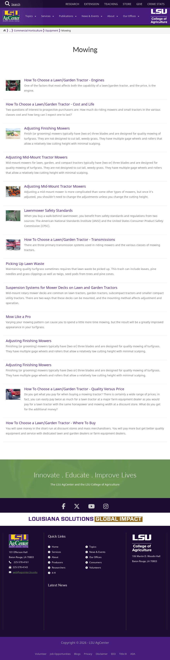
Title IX (123, 654)
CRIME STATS (156, 4)
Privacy (88, 654)
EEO (113, 654)
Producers (55, 562)
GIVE (139, 4)
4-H (52, 572)
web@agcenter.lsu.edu (25, 572)
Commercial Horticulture (28, 30)
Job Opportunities (60, 654)
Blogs (77, 654)
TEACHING (111, 4)
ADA (132, 654)
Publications (68, 16)
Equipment (51, 30)
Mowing (66, 30)
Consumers (93, 562)
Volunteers (93, 567)
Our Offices (131, 16)
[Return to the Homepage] (4, 30)
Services (47, 16)
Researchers (56, 567)
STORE (127, 4)
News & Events (92, 16)
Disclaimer (102, 654)
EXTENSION (91, 4)
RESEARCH (72, 4)
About (112, 16)
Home (53, 546)
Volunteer (40, 654)
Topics (30, 16)
